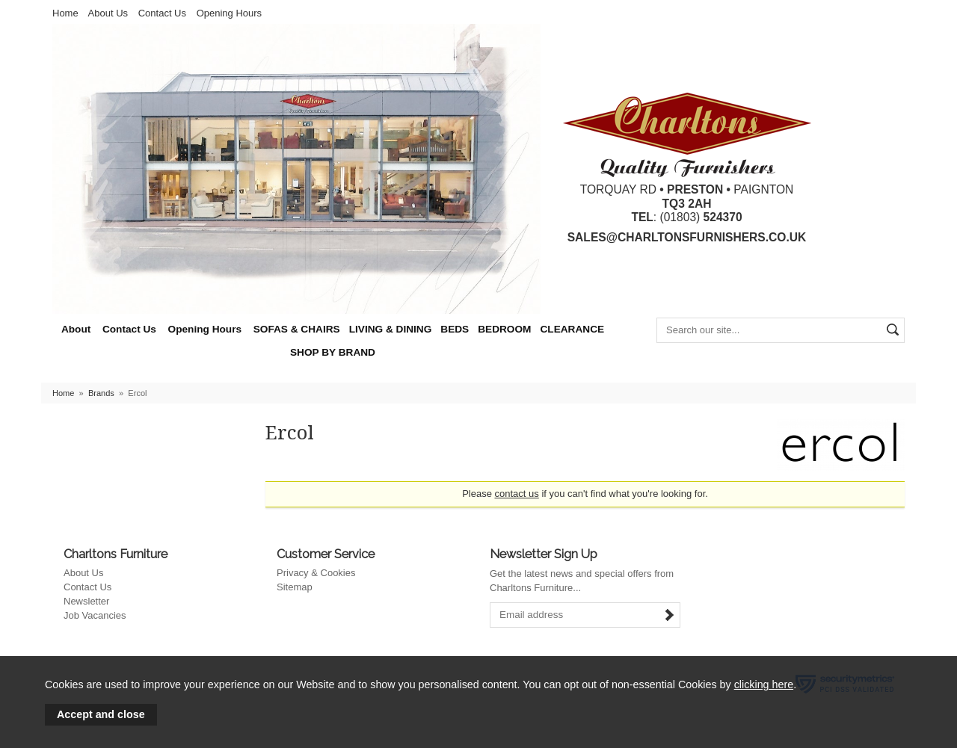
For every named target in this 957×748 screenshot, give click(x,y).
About (75, 329)
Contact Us (162, 13)
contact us (517, 493)
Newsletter (86, 601)
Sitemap (295, 587)
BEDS (454, 329)
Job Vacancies (95, 615)
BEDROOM (504, 329)
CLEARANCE (572, 329)
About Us (108, 13)
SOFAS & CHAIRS (296, 329)
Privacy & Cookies (316, 572)
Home (65, 13)
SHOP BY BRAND (332, 352)
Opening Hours (229, 13)
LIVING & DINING (390, 329)
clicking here (763, 684)
